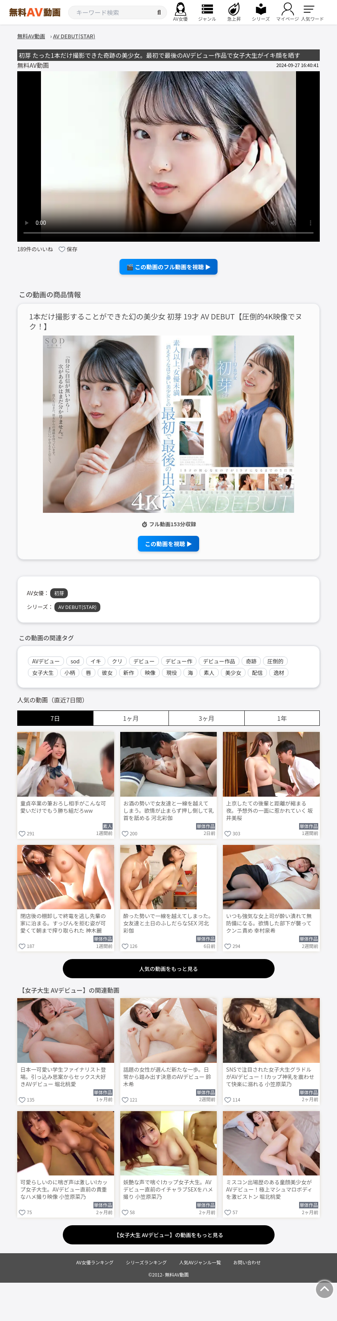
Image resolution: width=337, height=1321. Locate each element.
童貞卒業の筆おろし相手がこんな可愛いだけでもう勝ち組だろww (63, 807)
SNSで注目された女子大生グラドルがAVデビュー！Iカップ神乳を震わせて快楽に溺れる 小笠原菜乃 (270, 1077)
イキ (95, 661)
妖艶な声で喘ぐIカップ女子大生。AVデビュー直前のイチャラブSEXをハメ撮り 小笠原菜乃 (168, 1189)
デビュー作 (178, 661)
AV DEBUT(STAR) (77, 607)
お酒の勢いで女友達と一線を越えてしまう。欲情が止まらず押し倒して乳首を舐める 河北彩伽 (168, 811)
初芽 (59, 593)
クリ (117, 661)
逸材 (278, 672)
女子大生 (43, 672)
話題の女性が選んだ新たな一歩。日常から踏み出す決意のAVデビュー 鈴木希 (167, 1077)
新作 (128, 672)
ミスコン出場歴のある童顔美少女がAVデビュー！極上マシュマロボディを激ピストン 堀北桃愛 (269, 1189)
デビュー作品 (219, 661)
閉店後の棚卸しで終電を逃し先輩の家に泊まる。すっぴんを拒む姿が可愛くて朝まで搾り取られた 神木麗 (63, 923)
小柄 (69, 672)
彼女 (107, 672)
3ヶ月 (206, 718)
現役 (171, 672)
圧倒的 (275, 661)
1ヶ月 (131, 718)
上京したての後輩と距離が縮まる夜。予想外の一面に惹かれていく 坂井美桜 (269, 811)
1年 (282, 718)
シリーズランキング (146, 1262)
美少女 (233, 672)
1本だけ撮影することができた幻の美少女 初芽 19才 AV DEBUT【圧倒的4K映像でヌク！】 (165, 321)
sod (75, 661)
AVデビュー (46, 661)
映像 (150, 672)
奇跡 (251, 661)
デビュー (144, 661)
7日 (55, 718)
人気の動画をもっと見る (168, 968)
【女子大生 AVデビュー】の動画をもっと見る (168, 1235)
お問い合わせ (247, 1262)
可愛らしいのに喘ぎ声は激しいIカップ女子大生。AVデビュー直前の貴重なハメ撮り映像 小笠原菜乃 (64, 1189)
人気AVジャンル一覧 (200, 1262)
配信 (257, 672)
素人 (209, 672)
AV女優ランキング (95, 1262)
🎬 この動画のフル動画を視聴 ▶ (168, 267)
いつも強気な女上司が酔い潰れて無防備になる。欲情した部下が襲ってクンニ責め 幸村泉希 (269, 923)
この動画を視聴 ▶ (168, 544)
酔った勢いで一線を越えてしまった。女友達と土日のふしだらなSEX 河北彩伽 (168, 923)
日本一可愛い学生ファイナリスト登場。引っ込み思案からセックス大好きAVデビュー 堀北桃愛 (63, 1077)
